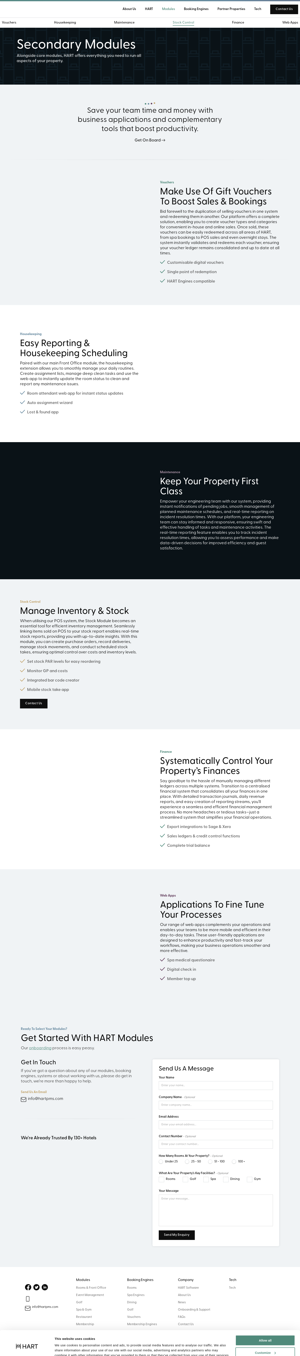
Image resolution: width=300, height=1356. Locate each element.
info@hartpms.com (45, 1099)
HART (143, 9)
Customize (265, 1333)
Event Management (90, 1295)
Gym (257, 1179)
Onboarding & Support (194, 1309)
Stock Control (182, 23)
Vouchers (15, 23)
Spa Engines (136, 1295)
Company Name (170, 1097)
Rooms (170, 1179)
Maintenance (125, 23)
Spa (213, 1179)
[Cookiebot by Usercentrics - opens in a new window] (27, 1348)
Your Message (169, 1191)
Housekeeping (69, 23)
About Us (184, 1295)
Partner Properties (225, 9)
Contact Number (170, 1136)
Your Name (166, 1077)
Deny (265, 1345)
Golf (193, 1179)
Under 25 (171, 1161)
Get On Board (148, 140)
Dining (235, 1179)
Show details (64, 1347)
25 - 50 (196, 1161)
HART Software (188, 1288)
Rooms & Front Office (91, 1288)
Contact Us (277, 9)
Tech (251, 9)
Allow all (265, 1321)
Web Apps (284, 23)
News (182, 1302)
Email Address (169, 1116)
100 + (241, 1161)
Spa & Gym (83, 1309)
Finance (234, 23)
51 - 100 (219, 1161)
